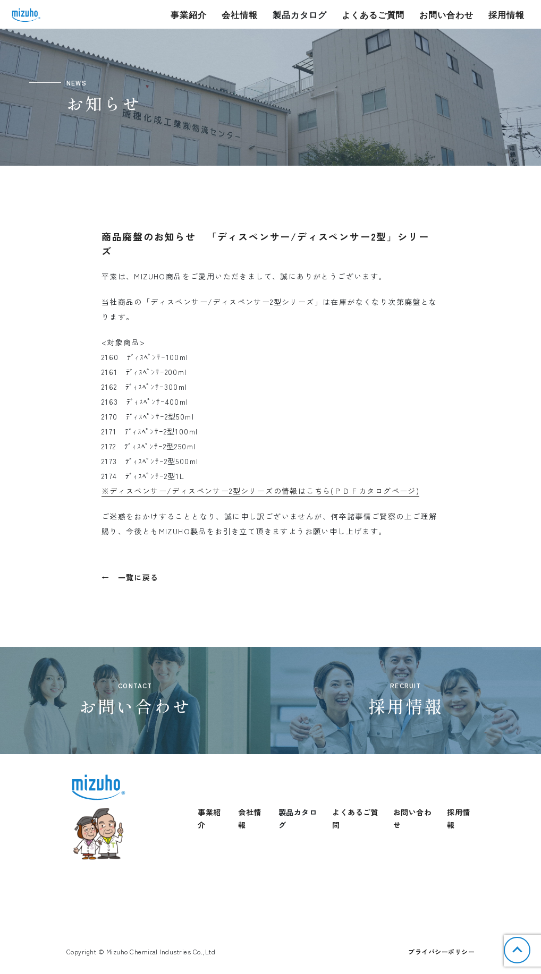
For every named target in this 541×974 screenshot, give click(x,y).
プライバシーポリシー (441, 951)
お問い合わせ (446, 15)
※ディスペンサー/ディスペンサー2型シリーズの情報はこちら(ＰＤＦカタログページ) (260, 490)
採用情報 (506, 15)
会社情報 (240, 15)
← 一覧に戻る (130, 577)
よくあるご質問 (373, 15)
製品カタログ (300, 15)
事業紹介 (189, 15)
